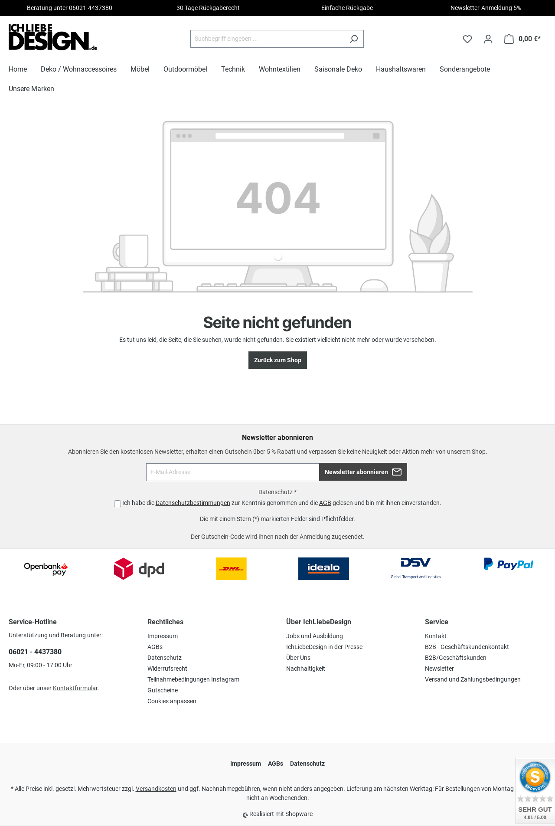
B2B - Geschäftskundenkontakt (467, 646)
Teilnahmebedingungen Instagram (193, 679)
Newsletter (439, 668)
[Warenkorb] (522, 39)
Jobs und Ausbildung (314, 636)
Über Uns (298, 657)
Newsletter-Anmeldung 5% (486, 7)
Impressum (162, 636)
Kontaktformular (75, 688)
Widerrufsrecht (167, 668)
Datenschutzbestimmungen (193, 502)
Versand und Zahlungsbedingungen (473, 679)
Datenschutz (164, 657)
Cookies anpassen (171, 701)
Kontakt (436, 636)
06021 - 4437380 (35, 652)
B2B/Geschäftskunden (455, 657)
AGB (325, 502)
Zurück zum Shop (277, 360)
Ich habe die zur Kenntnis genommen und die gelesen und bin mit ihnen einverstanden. (281, 502)
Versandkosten (156, 788)
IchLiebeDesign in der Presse (324, 646)
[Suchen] (353, 39)
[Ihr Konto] (488, 39)
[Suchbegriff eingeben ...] (267, 39)
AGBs (155, 646)
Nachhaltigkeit (305, 668)
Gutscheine (162, 690)
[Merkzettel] (467, 39)
